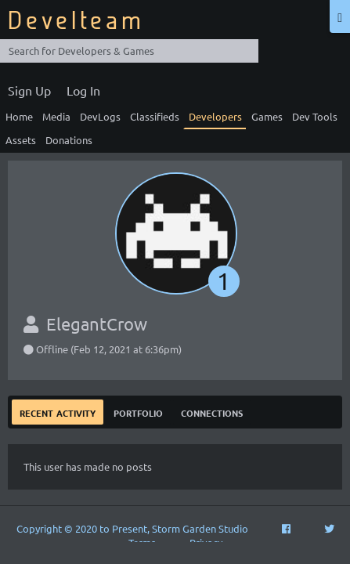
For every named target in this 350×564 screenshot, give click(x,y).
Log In (83, 90)
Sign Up (29, 90)
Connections (212, 411)
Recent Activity (58, 411)
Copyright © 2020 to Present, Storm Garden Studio (132, 528)
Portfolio (138, 411)
